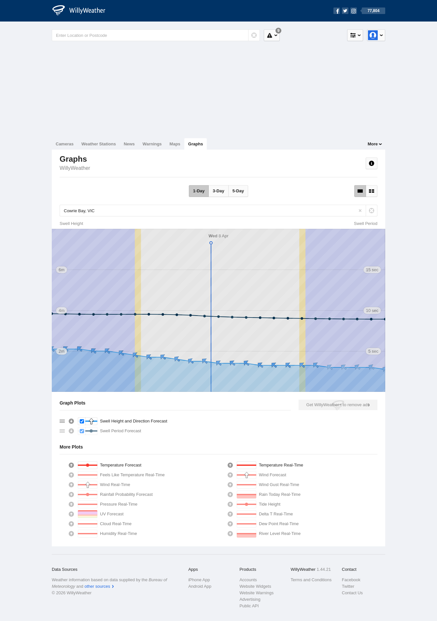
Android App (199, 586)
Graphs (195, 143)
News (129, 143)
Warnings (152, 143)
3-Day (218, 190)
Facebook (351, 579)
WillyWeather (75, 168)
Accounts (248, 579)
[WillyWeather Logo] (82, 11)
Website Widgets (255, 586)
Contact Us (352, 592)
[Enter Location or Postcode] (156, 35)
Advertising (249, 599)
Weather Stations (98, 143)
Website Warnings (256, 592)
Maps (175, 143)
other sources (97, 586)
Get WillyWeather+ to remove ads (338, 404)
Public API (249, 605)
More (373, 143)
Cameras (65, 143)
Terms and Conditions (311, 579)
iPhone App (199, 579)
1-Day (198, 190)
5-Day (238, 190)
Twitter (348, 586)
